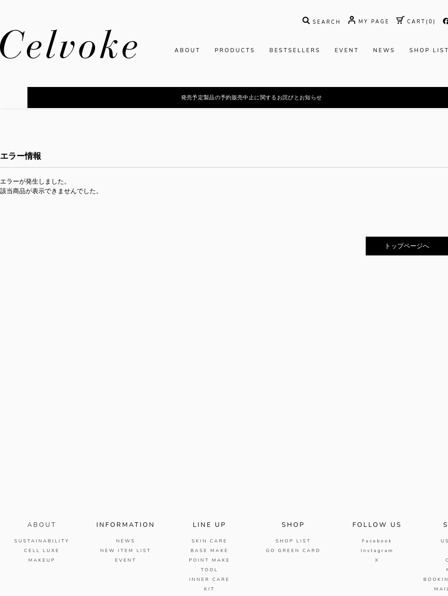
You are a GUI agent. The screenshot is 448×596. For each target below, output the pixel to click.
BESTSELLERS (294, 50)
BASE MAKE (210, 550)
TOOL (209, 570)
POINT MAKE (209, 560)
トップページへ (406, 246)
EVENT (347, 50)
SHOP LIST (293, 541)
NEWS (384, 50)
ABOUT (188, 50)
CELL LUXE (42, 550)
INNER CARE (209, 579)
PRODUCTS (235, 50)
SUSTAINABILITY (41, 541)
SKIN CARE (209, 541)
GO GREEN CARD (293, 550)
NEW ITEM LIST (125, 550)
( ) (416, 22)
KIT (209, 589)
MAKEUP (42, 560)
